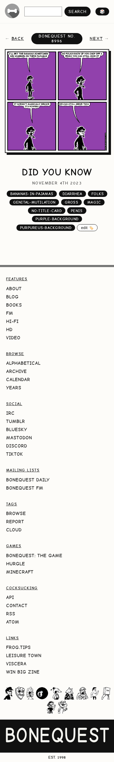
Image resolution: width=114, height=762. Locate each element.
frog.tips (18, 647)
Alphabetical (23, 363)
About (14, 288)
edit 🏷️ (87, 227)
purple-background (57, 219)
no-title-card (47, 210)
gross (71, 202)
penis (76, 210)
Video (13, 338)
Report (15, 521)
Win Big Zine (23, 672)
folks (98, 193)
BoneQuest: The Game (34, 555)
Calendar (18, 379)
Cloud (14, 530)
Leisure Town (23, 655)
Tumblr (15, 421)
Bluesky (16, 429)
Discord (16, 446)
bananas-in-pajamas (32, 193)
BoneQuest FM (24, 488)
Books (14, 305)
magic (94, 202)
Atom (12, 622)
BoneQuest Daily (28, 480)
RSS (10, 614)
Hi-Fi (12, 321)
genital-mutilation (34, 202)
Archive (16, 371)
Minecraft (19, 572)
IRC (10, 413)
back (18, 38)
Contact (16, 605)
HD (9, 329)
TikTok (14, 454)
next (96, 38)
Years (13, 388)
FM (9, 313)
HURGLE (15, 564)
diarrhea (72, 193)
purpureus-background (45, 227)
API (10, 597)
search (77, 11)
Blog (12, 297)
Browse (16, 513)
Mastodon (19, 438)
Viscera (16, 664)
